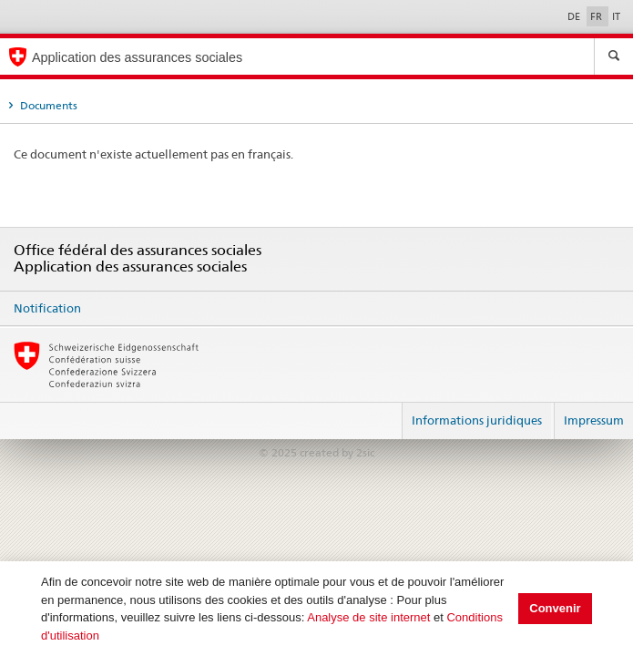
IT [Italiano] (616, 16)
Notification (47, 308)
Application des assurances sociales (137, 57)
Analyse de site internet (368, 617)
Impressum (594, 420)
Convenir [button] (554, 608)
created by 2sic (337, 452)
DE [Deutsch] (575, 16)
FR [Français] (597, 16)
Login (381, 412)
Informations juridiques (477, 420)
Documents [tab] (47, 105)
